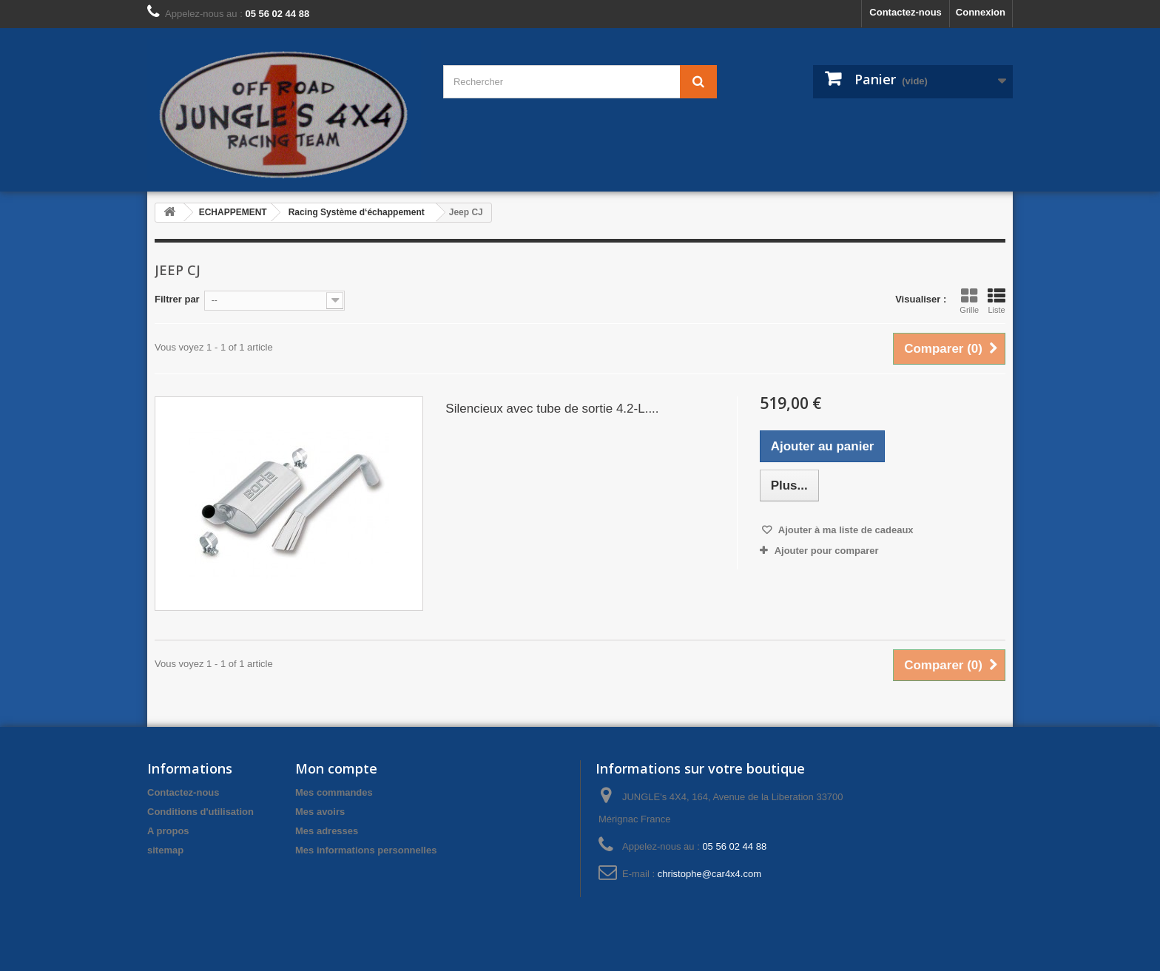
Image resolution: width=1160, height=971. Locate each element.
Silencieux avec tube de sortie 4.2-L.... (551, 409)
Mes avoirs (320, 811)
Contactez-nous (905, 12)
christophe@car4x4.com (709, 873)
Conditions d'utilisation (200, 811)
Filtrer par (177, 299)
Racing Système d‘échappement (357, 212)
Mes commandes (334, 792)
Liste (996, 301)
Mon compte (336, 768)
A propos (168, 830)
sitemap (165, 850)
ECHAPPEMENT (233, 212)
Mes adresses (326, 830)
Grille (969, 301)
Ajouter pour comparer (827, 550)
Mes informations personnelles (365, 850)
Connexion (980, 12)
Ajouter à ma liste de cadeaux (845, 529)
